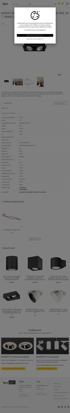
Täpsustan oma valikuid (34, 39)
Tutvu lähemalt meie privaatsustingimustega (35, 30)
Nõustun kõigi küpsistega (35, 35)
